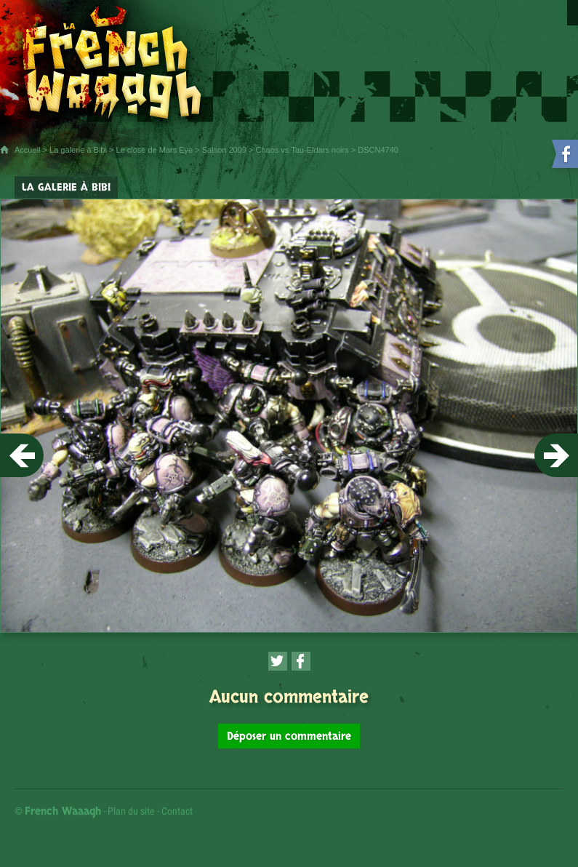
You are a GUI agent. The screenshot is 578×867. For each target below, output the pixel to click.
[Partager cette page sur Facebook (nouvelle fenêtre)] (301, 661)
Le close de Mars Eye (154, 149)
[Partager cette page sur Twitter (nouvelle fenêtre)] (277, 661)
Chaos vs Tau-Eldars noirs (302, 149)
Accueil (27, 149)
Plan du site (131, 811)
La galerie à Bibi (78, 149)
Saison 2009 (224, 149)
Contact (177, 811)
